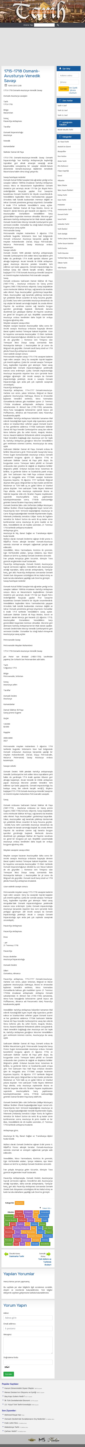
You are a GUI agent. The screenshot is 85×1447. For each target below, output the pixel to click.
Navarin (41, 1232)
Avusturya (9, 1216)
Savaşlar (36, 1240)
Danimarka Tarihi (16, 1256)
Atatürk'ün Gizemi (64, 147)
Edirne (30, 1220)
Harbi (13, 1224)
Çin (35, 1216)
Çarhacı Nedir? (10, 1431)
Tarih (16, 1244)
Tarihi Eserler (62, 248)
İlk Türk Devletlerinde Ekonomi (17, 1400)
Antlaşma (28, 1212)
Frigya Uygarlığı (63, 171)
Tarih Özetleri (62, 229)
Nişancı (49, 1232)
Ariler (36, 1212)
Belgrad (29, 1216)
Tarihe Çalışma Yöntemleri (67, 239)
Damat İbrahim (10, 1220)
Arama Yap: (28, 25)
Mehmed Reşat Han (12, 1415)
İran (27, 1224)
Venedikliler (45, 1244)
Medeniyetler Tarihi (65, 209)
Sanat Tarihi (62, 219)
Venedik (35, 1244)
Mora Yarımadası (28, 1232)
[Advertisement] (42, 47)
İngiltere (20, 1224)
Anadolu (19, 1212)
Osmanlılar (48, 1236)
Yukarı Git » (46, 1208)
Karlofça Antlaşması (21, 1228)
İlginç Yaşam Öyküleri (65, 190)
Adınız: (6, 1313)
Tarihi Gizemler (63, 253)
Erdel (38, 1220)
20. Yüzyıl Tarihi (63, 142)
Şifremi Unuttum (73, 91)
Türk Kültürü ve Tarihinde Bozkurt (44, 1262)
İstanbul (35, 1224)
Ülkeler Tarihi (62, 263)
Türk (22, 1244)
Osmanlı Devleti (20, 1236)
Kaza (40, 1228)
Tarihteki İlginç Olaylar (66, 258)
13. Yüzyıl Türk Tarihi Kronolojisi (17, 1405)
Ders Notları (62, 156)
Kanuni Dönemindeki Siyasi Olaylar (19, 1388)
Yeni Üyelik (72, 87)
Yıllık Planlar (62, 268)
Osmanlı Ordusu (35, 1236)
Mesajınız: (7, 1334)
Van (28, 1244)
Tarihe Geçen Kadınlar (66, 243)
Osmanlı (8, 1236)
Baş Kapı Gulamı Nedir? (14, 1396)
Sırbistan (8, 1244)
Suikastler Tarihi (63, 224)
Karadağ (8, 1228)
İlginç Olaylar (62, 185)
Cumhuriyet (43, 1216)
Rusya (17, 1240)
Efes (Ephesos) (63, 166)
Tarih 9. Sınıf (62, 105)
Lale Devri (48, 1228)
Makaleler (61, 205)
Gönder (8, 1374)
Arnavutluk (45, 1212)
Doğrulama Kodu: (10, 1357)
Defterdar (22, 1220)
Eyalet (44, 1220)
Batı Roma (19, 1216)
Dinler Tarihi (62, 161)
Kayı (33, 1228)
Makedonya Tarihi (11, 1427)
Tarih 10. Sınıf (62, 110)
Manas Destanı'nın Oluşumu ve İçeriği (20, 1392)
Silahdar (45, 1240)
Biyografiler (62, 151)
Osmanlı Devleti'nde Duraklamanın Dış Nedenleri (24, 1419)
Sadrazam (26, 1240)
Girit (6, 1224)
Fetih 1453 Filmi (11, 1423)
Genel (60, 176)
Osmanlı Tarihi (63, 214)
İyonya (42, 1224)
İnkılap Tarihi (62, 195)
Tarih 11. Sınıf (62, 115)
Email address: (9, 1323)
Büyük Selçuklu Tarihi (65, 130)
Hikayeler (61, 180)
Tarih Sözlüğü (62, 234)
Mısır (18, 1232)
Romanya (8, 1240)
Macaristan (9, 1232)
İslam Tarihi (62, 200)
